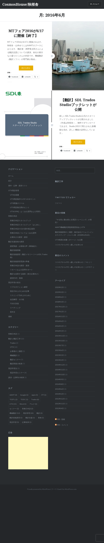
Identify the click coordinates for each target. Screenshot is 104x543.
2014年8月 (59, 384)
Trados (13, 343)
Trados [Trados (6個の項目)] (35, 399)
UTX (12, 347)
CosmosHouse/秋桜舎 (20, 4)
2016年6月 (59, 321)
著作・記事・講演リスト (17, 186)
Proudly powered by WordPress (38, 489)
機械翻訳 (13, 355)
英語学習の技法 (14, 282)
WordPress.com (70, 489)
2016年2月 (59, 326)
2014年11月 (60, 370)
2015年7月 (59, 345)
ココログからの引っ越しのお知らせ (69, 245)
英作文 (12, 312)
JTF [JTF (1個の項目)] (43, 395)
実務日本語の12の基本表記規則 (22, 229)
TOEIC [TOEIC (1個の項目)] (24, 399)
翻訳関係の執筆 (16, 364)
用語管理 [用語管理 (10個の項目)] (28, 413)
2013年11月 (60, 404)
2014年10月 (60, 374)
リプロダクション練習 (18, 287)
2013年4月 (59, 408)
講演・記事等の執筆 (16, 377)
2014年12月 (60, 365)
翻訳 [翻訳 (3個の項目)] (39, 413)
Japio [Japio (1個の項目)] (34, 395)
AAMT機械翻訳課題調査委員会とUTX (70, 227)
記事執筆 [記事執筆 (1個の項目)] (26, 422)
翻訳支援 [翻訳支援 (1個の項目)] (30, 418)
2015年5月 (59, 355)
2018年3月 (59, 302)
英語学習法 (12, 368)
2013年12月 (60, 399)
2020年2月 (59, 287)
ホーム (10, 176)
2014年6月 (59, 389)
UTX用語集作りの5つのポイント (23, 199)
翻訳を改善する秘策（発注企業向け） (25, 274)
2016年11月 (60, 316)
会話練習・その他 (17, 299)
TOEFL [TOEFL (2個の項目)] (13, 399)
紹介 (10, 181)
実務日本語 (12, 216)
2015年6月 (59, 350)
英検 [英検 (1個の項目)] (41, 418)
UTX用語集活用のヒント (19, 207)
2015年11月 (60, 336)
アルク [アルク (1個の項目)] (33, 404)
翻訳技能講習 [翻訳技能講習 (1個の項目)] (16, 418)
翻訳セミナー (15, 359)
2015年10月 (60, 341)
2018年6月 (59, 297)
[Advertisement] (28, 453)
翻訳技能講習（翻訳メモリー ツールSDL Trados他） (28, 255)
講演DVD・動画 (16, 278)
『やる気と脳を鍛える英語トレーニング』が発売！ (73, 220)
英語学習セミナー (17, 373)
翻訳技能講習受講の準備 (19, 261)
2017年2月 (59, 311)
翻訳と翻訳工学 (14, 339)
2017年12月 (60, 307)
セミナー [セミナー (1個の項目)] (14, 409)
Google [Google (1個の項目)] (24, 395)
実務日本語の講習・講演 (19, 265)
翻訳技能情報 (15, 250)
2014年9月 (59, 379)
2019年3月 (59, 292)
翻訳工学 (59, 181)
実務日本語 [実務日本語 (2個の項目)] (27, 409)
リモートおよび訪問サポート (21, 270)
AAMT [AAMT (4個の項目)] (13, 395)
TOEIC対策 (14, 303)
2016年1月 (59, 331)
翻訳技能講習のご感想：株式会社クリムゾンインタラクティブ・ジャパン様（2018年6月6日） (74, 233)
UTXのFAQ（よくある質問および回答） (26, 211)
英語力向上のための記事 (19, 291)
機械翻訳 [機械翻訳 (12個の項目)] (15, 413)
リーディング (15, 308)
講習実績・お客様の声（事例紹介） (24, 246)
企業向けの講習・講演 (18, 237)
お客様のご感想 (16, 351)
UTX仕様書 (14, 195)
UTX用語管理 (13, 190)
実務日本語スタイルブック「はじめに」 (25, 225)
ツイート (58, 203)
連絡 (10, 316)
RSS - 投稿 (60, 419)
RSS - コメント (61, 425)
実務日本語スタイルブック (20, 220)
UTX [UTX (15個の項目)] (13, 404)
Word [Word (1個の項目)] (23, 404)
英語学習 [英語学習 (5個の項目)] (14, 422)
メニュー (95, 4)
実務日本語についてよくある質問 (23, 233)
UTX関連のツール (17, 203)
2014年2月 (59, 394)
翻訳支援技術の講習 (16, 242)
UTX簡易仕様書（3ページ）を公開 (68, 240)
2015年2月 (59, 360)
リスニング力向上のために (20, 295)
